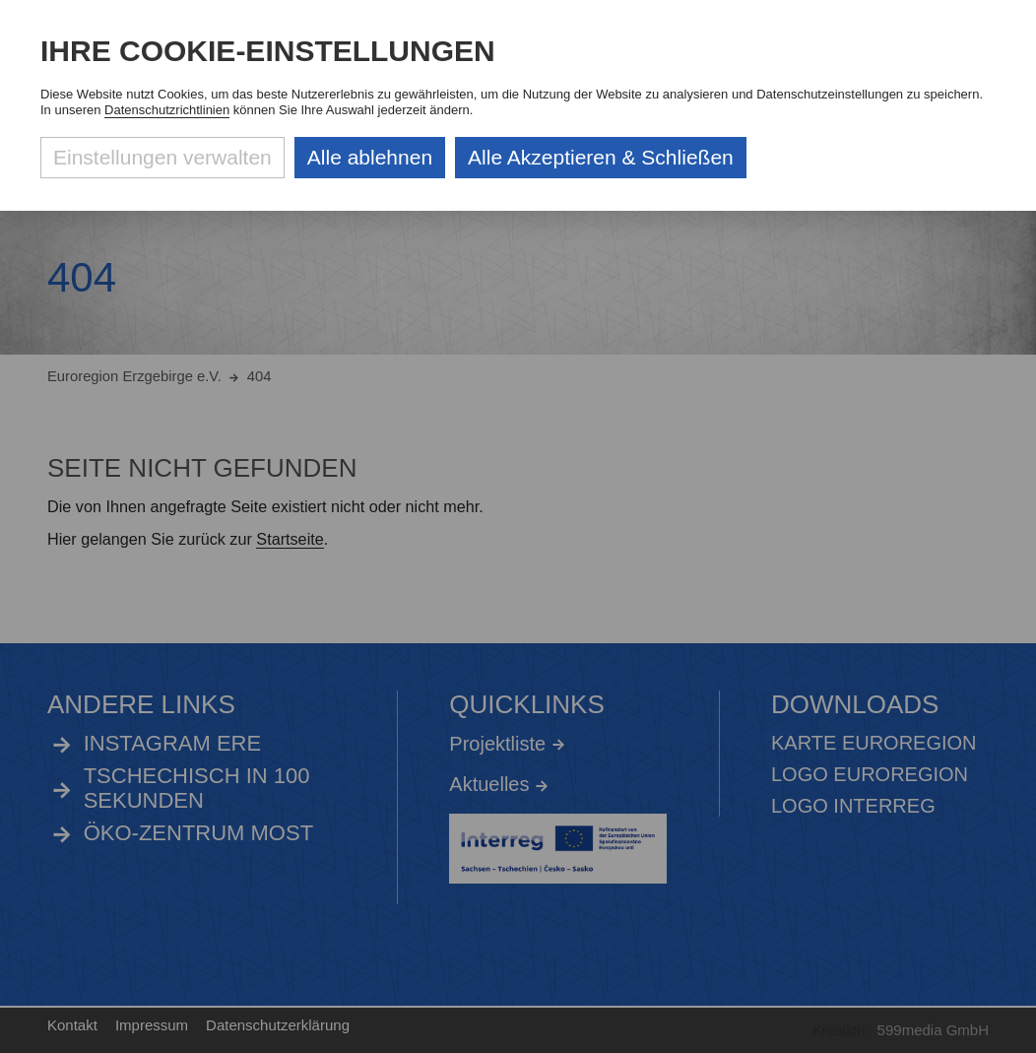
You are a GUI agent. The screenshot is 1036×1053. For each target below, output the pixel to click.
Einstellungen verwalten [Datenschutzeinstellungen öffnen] (162, 157)
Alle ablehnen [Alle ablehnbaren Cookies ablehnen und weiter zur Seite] (369, 157)
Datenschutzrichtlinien (166, 109)
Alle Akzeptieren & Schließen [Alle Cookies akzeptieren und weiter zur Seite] (601, 157)
